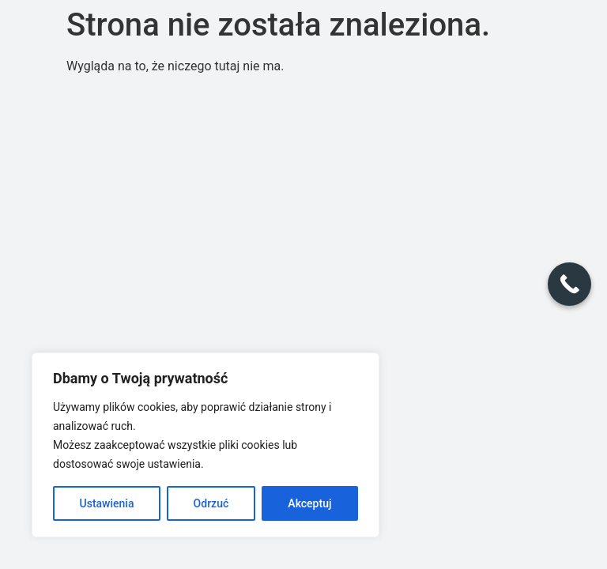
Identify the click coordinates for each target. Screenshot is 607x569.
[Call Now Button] (569, 284)
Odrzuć (211, 503)
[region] (205, 444)
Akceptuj (309, 503)
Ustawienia (107, 503)
